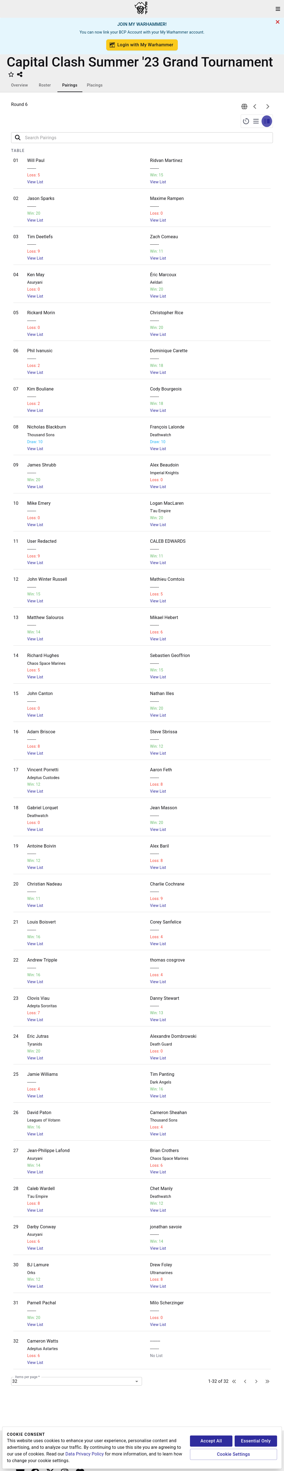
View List (35, 182)
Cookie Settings (233, 1454)
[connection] (244, 106)
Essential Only (256, 1441)
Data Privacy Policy (84, 1454)
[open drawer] (278, 9)
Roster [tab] (45, 85)
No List (156, 1355)
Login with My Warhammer (141, 45)
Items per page (27, 1377)
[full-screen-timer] (246, 121)
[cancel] (277, 22)
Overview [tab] (19, 85)
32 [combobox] (14, 1381)
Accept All (211, 1441)
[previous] (255, 106)
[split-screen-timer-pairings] (267, 121)
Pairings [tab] (69, 85)
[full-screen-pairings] (256, 121)
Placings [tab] (95, 85)
